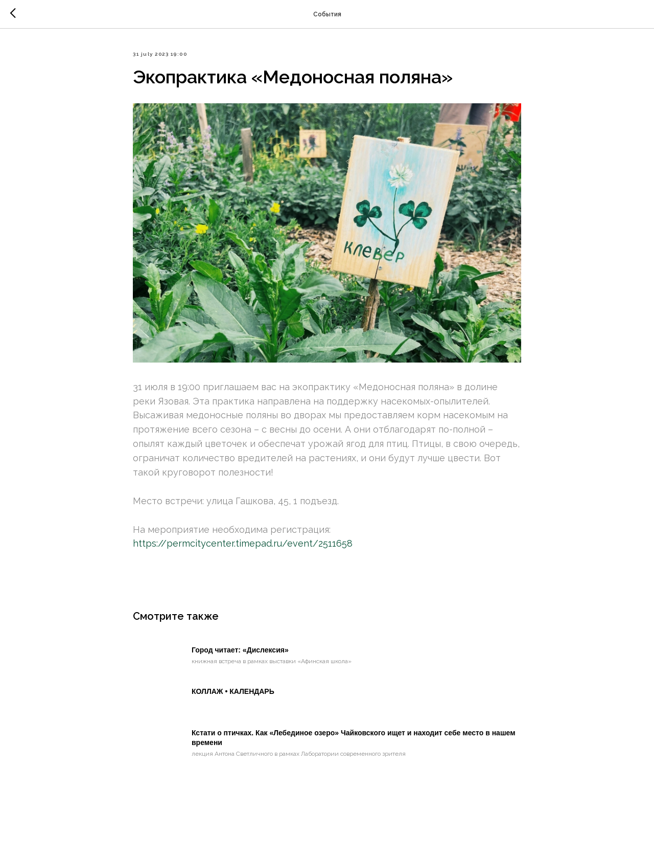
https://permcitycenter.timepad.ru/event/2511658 (243, 543)
